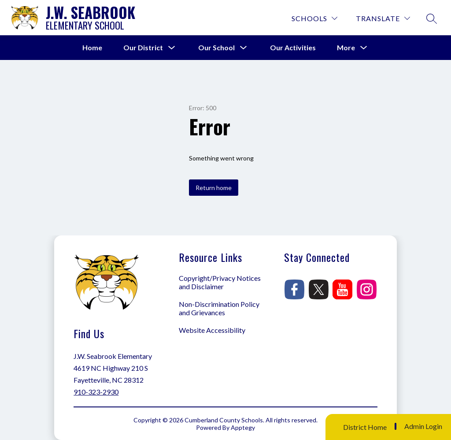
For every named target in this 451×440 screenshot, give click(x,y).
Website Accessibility (212, 330)
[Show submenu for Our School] (216, 47)
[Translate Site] (383, 18)
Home (92, 47)
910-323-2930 (96, 392)
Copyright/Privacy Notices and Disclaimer (220, 282)
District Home (365, 427)
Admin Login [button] (423, 426)
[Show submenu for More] (346, 47)
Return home (214, 187)
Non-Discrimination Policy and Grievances (219, 308)
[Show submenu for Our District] (143, 47)
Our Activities (293, 47)
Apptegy (243, 427)
